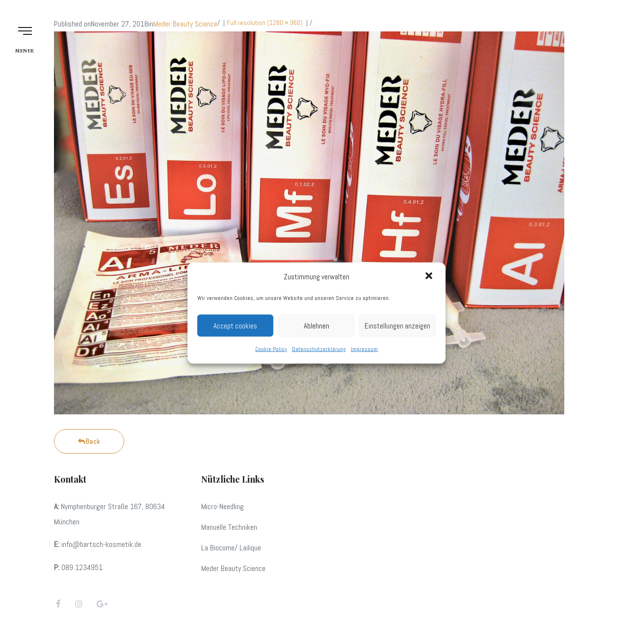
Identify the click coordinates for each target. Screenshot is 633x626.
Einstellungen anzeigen (397, 325)
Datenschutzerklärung (319, 349)
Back (89, 441)
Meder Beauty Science (185, 24)
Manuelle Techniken (229, 527)
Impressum (364, 349)
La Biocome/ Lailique (231, 548)
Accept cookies (235, 325)
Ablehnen (316, 325)
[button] (430, 276)
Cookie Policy (271, 349)
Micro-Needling (222, 506)
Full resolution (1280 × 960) (265, 22)
